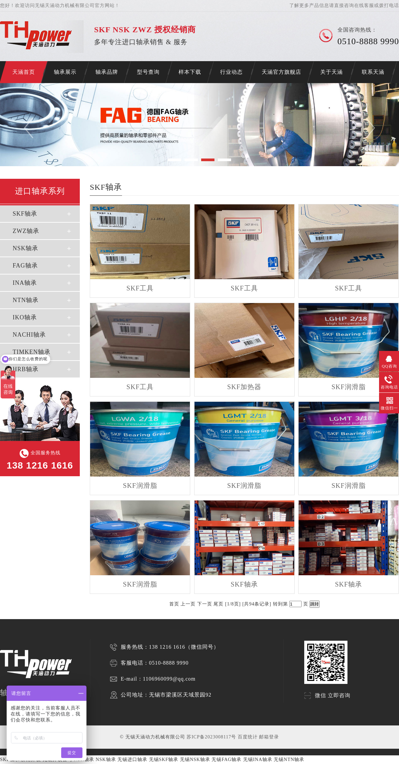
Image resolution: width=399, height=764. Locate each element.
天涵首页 (23, 72)
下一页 (204, 603)
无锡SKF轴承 (164, 759)
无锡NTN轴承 (289, 759)
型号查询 (148, 72)
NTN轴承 (26, 300)
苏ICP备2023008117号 (211, 736)
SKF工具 (140, 288)
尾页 (218, 603)
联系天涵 (373, 72)
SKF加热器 (244, 386)
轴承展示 (65, 72)
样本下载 (190, 72)
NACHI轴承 (29, 334)
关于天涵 (331, 72)
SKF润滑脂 (349, 386)
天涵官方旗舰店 (281, 72)
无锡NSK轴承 (195, 759)
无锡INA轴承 (257, 759)
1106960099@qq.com (169, 679)
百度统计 (248, 736)
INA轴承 (25, 282)
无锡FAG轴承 (226, 759)
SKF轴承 (25, 213)
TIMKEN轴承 (32, 352)
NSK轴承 (25, 248)
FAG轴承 (25, 265)
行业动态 (231, 72)
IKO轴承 (25, 317)
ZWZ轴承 (26, 231)
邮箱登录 (269, 736)
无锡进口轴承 (132, 759)
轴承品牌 (106, 72)
